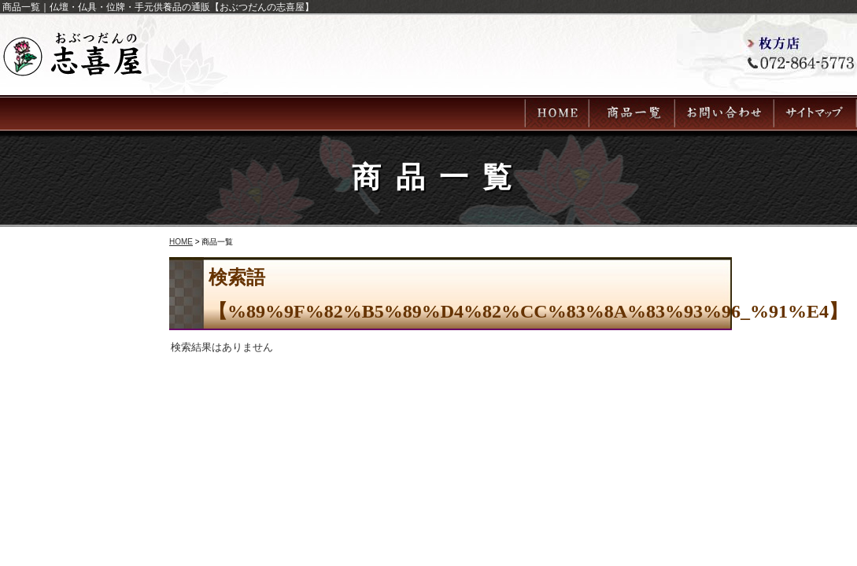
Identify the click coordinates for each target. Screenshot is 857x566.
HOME (181, 241)
